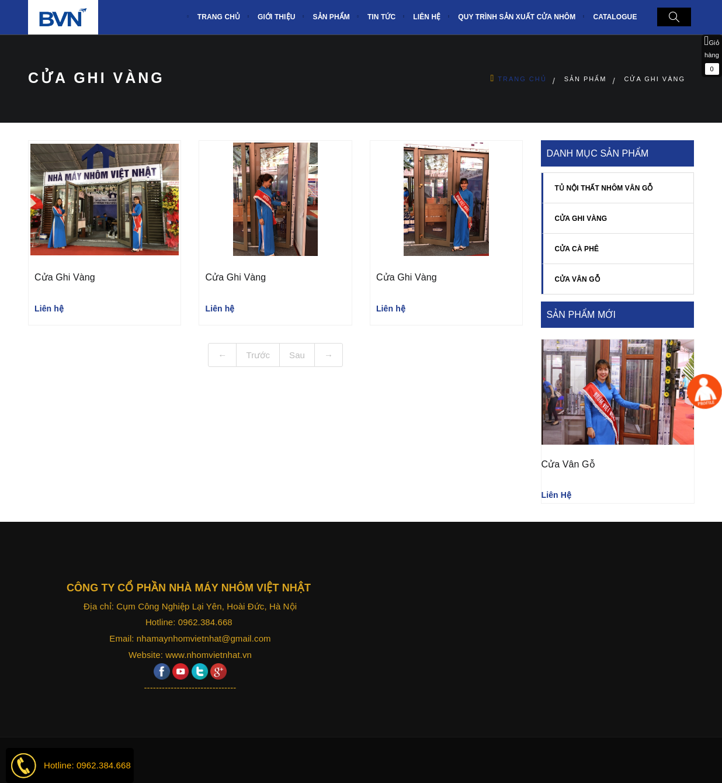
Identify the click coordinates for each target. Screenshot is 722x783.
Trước (258, 355)
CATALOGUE (615, 17)
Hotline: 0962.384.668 (87, 765)
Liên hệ (426, 17)
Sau (297, 355)
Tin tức (381, 17)
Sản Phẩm (585, 78)
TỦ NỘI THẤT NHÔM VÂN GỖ (604, 188)
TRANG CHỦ (218, 17)
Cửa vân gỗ (568, 464)
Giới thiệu (276, 17)
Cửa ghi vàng (654, 78)
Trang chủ (522, 78)
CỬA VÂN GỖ (577, 279)
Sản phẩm (331, 17)
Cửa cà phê (577, 249)
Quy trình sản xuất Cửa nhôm (516, 17)
